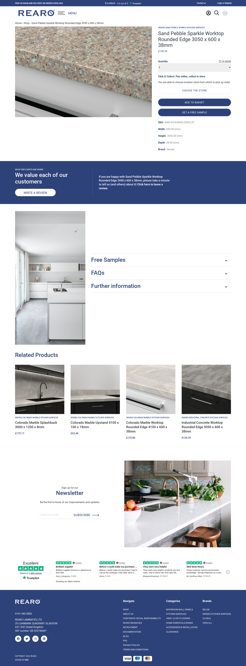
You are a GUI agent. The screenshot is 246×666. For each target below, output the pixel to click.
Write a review (35, 193)
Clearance (172, 631)
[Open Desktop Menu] (67, 13)
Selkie (206, 609)
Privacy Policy (131, 645)
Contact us (201, 3)
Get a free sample (194, 112)
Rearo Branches (132, 622)
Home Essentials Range (179, 622)
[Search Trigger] (216, 13)
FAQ (125, 640)
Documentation (132, 631)
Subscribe (82, 515)
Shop (26, 23)
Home (18, 23)
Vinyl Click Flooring (178, 618)
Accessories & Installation (181, 627)
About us (128, 613)
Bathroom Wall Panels (179, 609)
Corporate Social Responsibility (142, 618)
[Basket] (225, 13)
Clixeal (207, 618)
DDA (27, 659)
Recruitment (130, 627)
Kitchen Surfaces (176, 613)
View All (207, 622)
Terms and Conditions (135, 649)
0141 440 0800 (23, 613)
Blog (126, 636)
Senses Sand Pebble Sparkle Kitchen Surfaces (181, 28)
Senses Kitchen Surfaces (217, 613)
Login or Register (224, 3)
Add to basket (194, 102)
